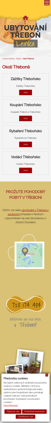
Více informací (11, 405)
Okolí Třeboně (28, 59)
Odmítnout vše (25, 416)
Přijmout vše (13, 411)
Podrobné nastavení (34, 411)
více (26, 92)
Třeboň (18, 59)
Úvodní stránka (8, 59)
